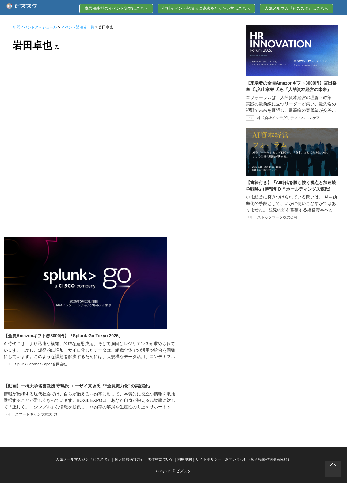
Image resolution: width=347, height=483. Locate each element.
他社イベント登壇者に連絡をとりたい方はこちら (206, 8)
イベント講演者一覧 (77, 27)
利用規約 (184, 459)
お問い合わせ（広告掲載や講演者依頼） (258, 459)
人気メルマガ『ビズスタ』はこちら (296, 8)
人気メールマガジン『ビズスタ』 (83, 459)
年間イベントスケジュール (35, 27)
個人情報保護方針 (129, 459)
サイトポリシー (208, 459)
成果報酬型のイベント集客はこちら (116, 8)
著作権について (161, 459)
